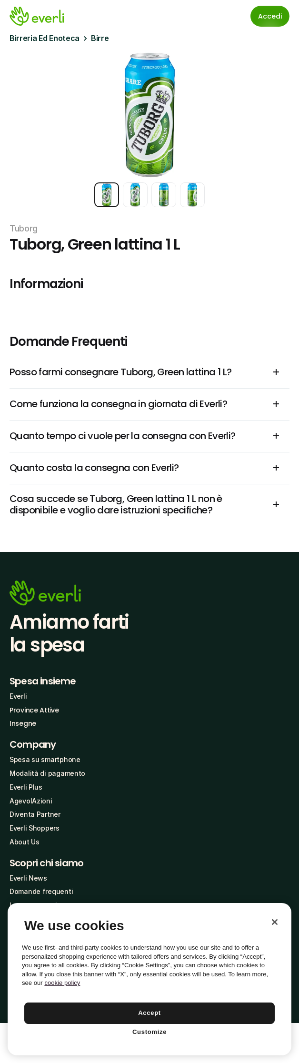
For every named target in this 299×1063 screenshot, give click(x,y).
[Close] (274, 922)
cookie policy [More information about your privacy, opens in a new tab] (62, 982)
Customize (149, 1031)
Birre (100, 38)
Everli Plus (26, 787)
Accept (149, 1012)
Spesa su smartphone (45, 759)
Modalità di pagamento (47, 773)
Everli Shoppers (35, 828)
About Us (25, 842)
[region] (149, 979)
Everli (18, 696)
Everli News (28, 878)
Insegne (23, 723)
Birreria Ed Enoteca (45, 38)
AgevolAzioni (31, 801)
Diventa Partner (35, 814)
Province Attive (34, 710)
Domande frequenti (41, 891)
